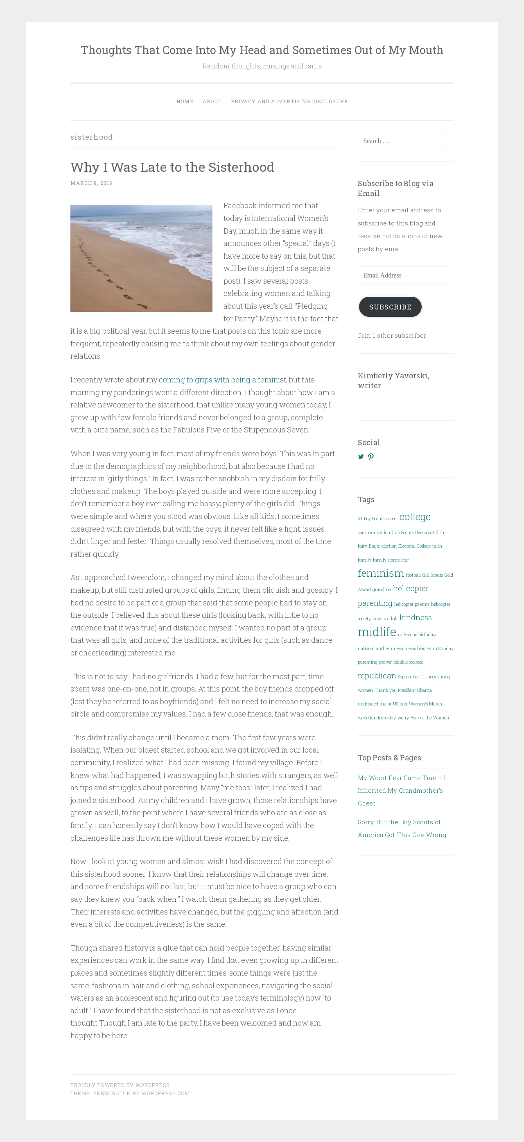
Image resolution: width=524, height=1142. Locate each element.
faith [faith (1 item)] (437, 546)
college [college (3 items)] (415, 516)
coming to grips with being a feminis (221, 379)
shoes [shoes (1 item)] (431, 677)
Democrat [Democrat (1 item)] (424, 532)
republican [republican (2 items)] (377, 675)
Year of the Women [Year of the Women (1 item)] (430, 718)
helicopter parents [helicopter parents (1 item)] (411, 604)
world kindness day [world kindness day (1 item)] (377, 718)
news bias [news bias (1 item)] (415, 648)
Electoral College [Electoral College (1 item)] (414, 546)
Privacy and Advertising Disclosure (289, 101)
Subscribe (390, 307)
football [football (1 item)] (413, 575)
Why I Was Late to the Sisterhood (172, 166)
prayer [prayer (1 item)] (385, 662)
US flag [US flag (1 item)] (400, 704)
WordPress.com (166, 1093)
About (212, 101)
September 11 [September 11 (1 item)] (411, 677)
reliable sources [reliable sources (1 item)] (408, 662)
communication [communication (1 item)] (374, 532)
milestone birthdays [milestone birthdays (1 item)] (417, 634)
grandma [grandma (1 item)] (382, 589)
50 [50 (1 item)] (360, 518)
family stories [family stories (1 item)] (386, 560)
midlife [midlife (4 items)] (377, 631)
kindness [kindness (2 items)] (416, 617)
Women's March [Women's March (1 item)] (425, 704)
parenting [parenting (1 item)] (367, 662)
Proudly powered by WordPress (119, 1085)
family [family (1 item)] (364, 560)
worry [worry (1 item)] (403, 718)
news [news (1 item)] (399, 648)
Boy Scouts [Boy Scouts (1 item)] (374, 518)
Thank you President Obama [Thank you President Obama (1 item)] (403, 690)
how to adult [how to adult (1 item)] (385, 618)
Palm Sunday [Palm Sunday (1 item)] (440, 648)
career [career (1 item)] (392, 518)
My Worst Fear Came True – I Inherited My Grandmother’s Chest (402, 790)
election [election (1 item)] (389, 546)
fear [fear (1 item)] (405, 560)
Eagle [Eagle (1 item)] (374, 546)
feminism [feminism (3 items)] (381, 573)
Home (185, 101)
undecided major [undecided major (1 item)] (374, 704)
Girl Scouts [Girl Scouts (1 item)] (432, 575)
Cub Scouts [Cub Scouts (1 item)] (402, 532)
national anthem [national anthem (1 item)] (375, 648)
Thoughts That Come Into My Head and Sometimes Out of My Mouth (262, 50)
